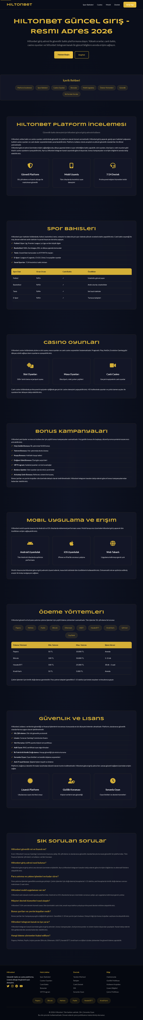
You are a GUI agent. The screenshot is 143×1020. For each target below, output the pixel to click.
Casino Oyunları (59, 88)
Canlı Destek (78, 984)
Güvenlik (122, 88)
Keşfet (82, 55)
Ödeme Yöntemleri (106, 88)
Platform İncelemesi (24, 88)
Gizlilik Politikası (113, 980)
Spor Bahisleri (88, 5)
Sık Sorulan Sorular (71, 94)
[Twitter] (8, 986)
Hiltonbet (19, 4)
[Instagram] (12, 986)
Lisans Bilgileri (112, 988)
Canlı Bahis (44, 984)
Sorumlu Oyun (78, 992)
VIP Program (45, 992)
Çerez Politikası (113, 992)
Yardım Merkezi (79, 977)
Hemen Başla (63, 54)
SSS (74, 988)
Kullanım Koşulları (114, 984)
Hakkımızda (111, 977)
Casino (99, 5)
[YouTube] (21, 986)
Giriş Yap (130, 5)
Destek (117, 5)
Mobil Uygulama (88, 88)
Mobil (108, 5)
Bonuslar (74, 88)
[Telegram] (16, 986)
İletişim (76, 980)
